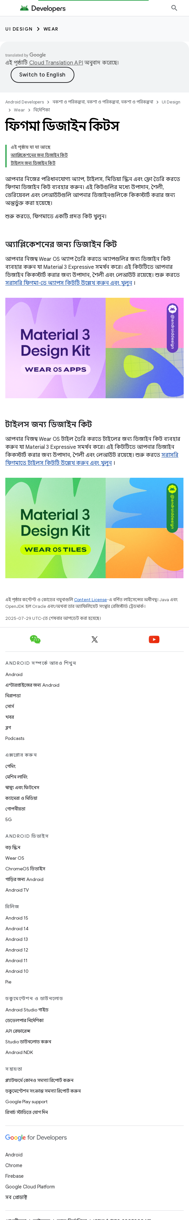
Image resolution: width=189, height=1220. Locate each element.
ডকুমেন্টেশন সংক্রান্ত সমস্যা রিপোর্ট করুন (43, 1091)
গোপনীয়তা (15, 809)
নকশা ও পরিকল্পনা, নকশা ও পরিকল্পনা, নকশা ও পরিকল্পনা (102, 102)
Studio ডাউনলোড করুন (28, 1042)
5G (8, 819)
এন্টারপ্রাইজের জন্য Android (32, 685)
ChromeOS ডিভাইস (25, 869)
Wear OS (14, 858)
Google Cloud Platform (30, 1187)
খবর (9, 717)
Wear (51, 29)
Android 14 (17, 929)
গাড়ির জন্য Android (24, 879)
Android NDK (19, 1052)
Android (14, 674)
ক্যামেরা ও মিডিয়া (21, 798)
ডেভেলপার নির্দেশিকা (24, 1020)
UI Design (19, 29)
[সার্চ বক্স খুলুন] (174, 8)
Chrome (13, 1165)
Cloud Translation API (56, 63)
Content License (90, 600)
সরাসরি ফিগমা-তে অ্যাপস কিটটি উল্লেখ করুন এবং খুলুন (68, 283)
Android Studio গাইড (26, 1010)
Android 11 (16, 960)
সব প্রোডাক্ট (16, 1197)
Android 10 (17, 971)
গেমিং (10, 766)
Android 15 (16, 918)
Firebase (14, 1176)
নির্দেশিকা (42, 110)
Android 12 (16, 950)
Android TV (17, 890)
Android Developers (24, 102)
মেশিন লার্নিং (16, 777)
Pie (8, 982)
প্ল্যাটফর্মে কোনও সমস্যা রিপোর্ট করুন (39, 1080)
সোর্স (9, 706)
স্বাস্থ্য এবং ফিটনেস (22, 787)
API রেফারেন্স (17, 1031)
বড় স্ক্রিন (12, 847)
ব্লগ (8, 728)
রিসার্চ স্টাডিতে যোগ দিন (26, 1112)
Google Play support (26, 1102)
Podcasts (14, 738)
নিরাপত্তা (13, 696)
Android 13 (16, 939)
